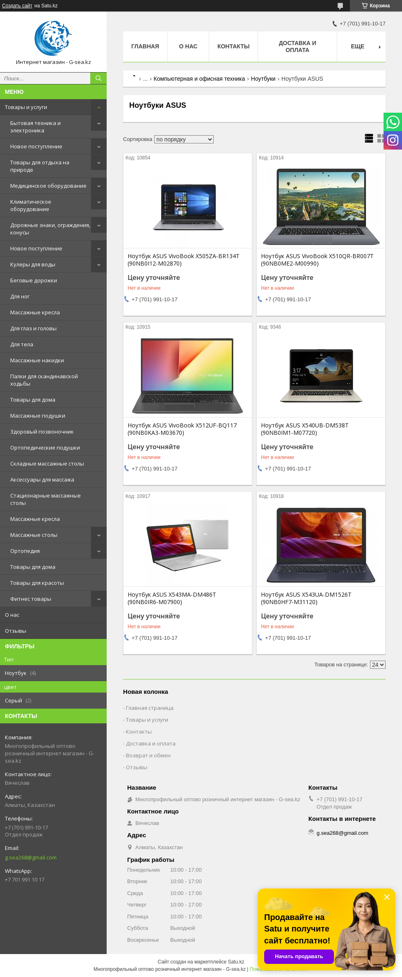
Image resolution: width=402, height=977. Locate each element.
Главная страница (150, 707)
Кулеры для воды (32, 264)
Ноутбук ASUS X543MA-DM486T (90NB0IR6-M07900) (172, 598)
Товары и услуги (26, 107)
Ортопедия (25, 550)
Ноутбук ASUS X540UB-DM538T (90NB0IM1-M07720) (305, 429)
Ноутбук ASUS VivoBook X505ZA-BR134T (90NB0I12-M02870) (184, 259)
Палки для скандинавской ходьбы (44, 380)
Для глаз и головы (33, 328)
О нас (12, 614)
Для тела (21, 344)
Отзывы (15, 630)
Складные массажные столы (47, 463)
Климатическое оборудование (30, 205)
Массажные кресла (35, 312)
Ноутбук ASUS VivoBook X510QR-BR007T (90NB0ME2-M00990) (317, 259)
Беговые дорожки (33, 280)
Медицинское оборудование (48, 185)
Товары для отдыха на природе (39, 166)
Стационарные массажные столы (45, 499)
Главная (145, 46)
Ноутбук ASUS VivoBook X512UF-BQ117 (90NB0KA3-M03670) (182, 429)
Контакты (233, 46)
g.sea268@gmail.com (31, 857)
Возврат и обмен (148, 755)
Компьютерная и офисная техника (199, 78)
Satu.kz (236, 962)
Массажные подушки (37, 415)
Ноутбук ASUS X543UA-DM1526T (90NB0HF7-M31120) (306, 598)
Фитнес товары (30, 598)
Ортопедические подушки (45, 447)
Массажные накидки (37, 360)
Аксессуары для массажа (42, 479)
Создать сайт (17, 6)
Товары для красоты (37, 582)
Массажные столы (33, 534)
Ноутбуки (263, 78)
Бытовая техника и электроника (35, 126)
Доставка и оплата (297, 46)
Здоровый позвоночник (42, 431)
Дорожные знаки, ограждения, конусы (50, 228)
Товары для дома (32, 399)
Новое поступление (36, 146)
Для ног (20, 296)
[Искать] (98, 78)
